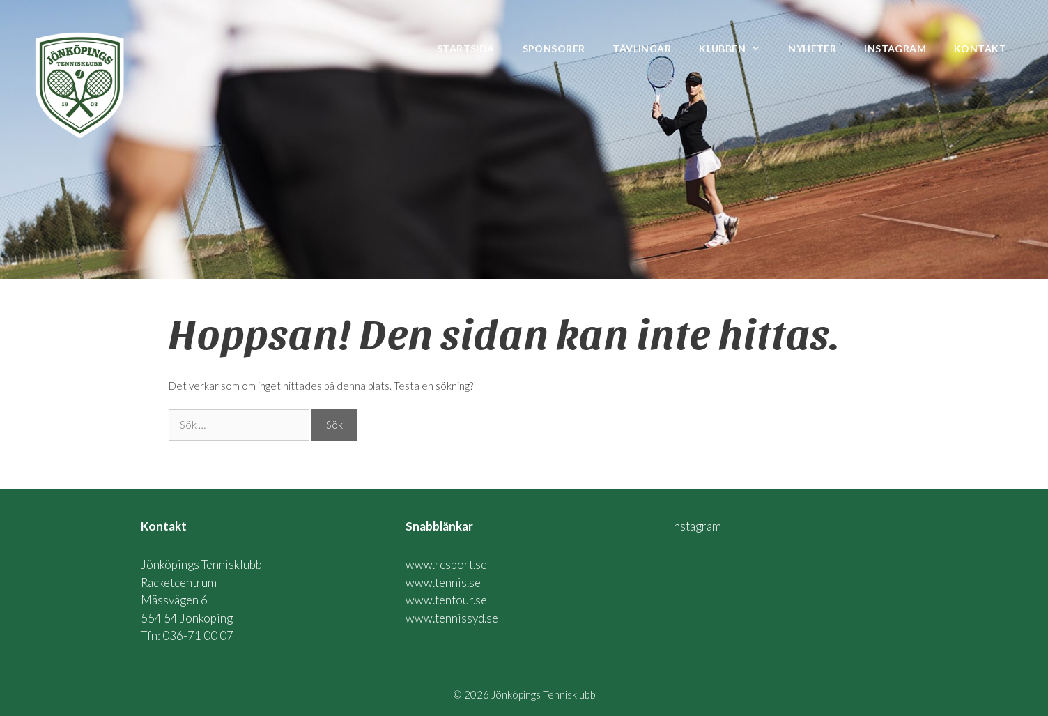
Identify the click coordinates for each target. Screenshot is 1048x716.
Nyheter (812, 48)
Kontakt (980, 48)
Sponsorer (554, 48)
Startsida (466, 48)
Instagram (895, 48)
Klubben (736, 49)
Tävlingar (641, 48)
